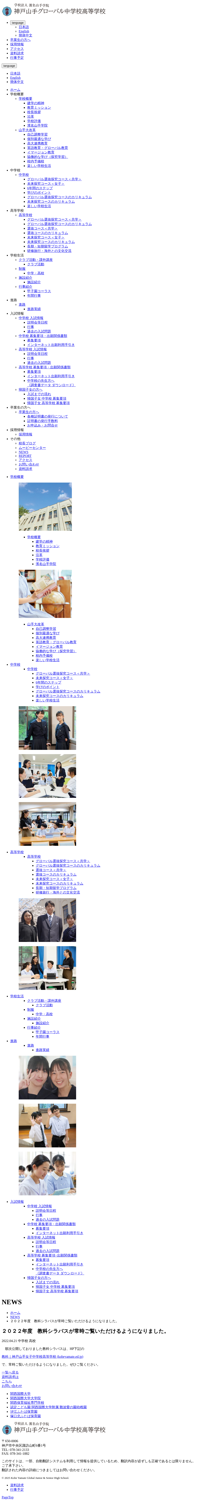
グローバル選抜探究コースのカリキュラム (59, 197)
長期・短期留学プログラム (47, 246)
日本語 (24, 27)
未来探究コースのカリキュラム (51, 201)
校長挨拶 (34, 112)
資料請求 (17, 53)
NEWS (23, 452)
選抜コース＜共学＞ (42, 228)
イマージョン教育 (40, 152)
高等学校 (25, 215)
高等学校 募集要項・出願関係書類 (45, 367)
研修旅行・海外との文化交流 (49, 251)
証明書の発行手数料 (42, 421)
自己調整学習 (37, 134)
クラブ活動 (35, 264)
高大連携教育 (37, 143)
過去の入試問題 (39, 331)
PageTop (8, 1497)
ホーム (15, 89)
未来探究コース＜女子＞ (46, 183)
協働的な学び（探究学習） (47, 157)
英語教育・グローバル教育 (47, 148)
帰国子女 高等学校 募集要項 (48, 403)
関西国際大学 (20, 1393)
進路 (22, 304)
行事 (30, 327)
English (24, 31)
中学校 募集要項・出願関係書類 (43, 336)
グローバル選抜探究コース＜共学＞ (54, 179)
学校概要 (25, 98)
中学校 (24, 174)
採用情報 (17, 44)
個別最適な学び (39, 139)
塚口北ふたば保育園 (25, 1416)
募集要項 (34, 340)
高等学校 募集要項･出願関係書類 (52, 1255)
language (18, 22)
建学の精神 (35, 103)
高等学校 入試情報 (33, 349)
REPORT (25, 456)
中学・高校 (35, 273)
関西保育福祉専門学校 (27, 1402)
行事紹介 (25, 286)
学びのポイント (39, 192)
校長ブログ (27, 443)
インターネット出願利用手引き (51, 345)
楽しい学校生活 (39, 166)
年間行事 (34, 295)
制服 (22, 268)
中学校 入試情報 (31, 318)
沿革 (30, 116)
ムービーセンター (32, 448)
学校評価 (34, 121)
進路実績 (34, 309)
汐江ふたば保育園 (23, 1411)
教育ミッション (39, 107)
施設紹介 (25, 277)
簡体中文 (25, 35)
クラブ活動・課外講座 (36, 260)
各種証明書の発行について (47, 416)
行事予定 (17, 57)
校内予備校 (35, 161)
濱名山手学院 (37, 125)
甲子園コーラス (39, 291)
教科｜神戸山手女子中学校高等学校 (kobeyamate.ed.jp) (42, 1356)
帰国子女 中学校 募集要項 (46, 398)
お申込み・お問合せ (42, 425)
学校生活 (17, 996)
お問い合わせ (29, 464)
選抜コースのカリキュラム (47, 233)
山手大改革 (27, 130)
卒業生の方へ (20, 40)
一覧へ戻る (10, 1372)
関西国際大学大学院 (25, 1398)
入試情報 (17, 1201)
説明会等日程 (37, 322)
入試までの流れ (39, 394)
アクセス (17, 49)
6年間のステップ (40, 188)
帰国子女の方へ (31, 389)
